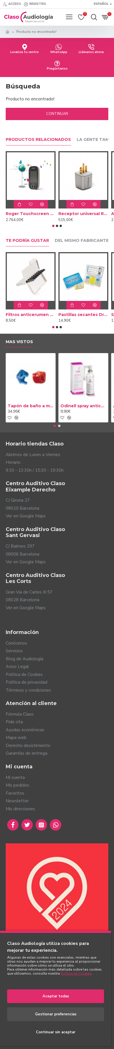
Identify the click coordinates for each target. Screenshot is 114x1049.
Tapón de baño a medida (31, 405)
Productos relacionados (38, 139)
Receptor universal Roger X (83, 213)
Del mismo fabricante (82, 240)
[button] (53, 226)
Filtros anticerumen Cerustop (31, 314)
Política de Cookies (76, 973)
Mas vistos (19, 341)
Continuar (57, 113)
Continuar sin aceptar (55, 1032)
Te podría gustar (27, 240)
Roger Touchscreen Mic (31, 213)
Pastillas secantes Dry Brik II (83, 314)
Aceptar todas (55, 996)
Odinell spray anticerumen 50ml (83, 405)
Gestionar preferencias (55, 1014)
